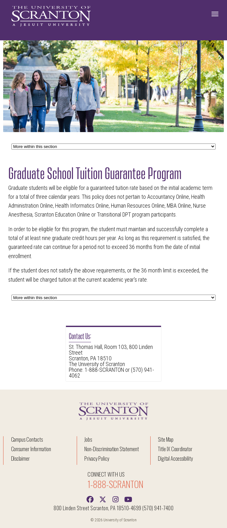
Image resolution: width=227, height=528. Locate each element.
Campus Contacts (27, 439)
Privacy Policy (96, 458)
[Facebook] (90, 499)
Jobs (88, 439)
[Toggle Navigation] (215, 14)
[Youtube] (128, 499)
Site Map (165, 439)
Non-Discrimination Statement (111, 449)
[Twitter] (102, 499)
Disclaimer (20, 458)
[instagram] (115, 499)
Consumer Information (31, 449)
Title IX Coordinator (175, 449)
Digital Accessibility (175, 458)
